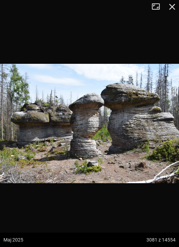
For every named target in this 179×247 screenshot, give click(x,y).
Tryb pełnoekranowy (158, 7)
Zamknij (172, 7)
